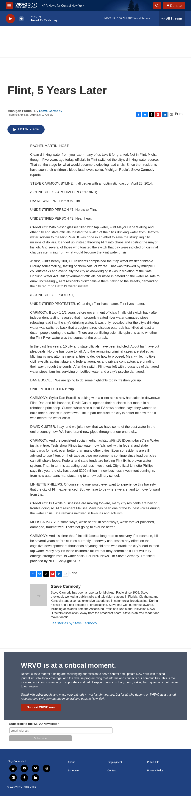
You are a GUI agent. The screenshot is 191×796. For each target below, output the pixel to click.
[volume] (21, 19)
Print (179, 113)
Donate (176, 6)
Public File (153, 762)
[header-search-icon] (157, 5)
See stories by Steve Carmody (74, 623)
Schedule (73, 770)
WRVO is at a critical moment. (68, 665)
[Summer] (95, 46)
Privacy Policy (155, 770)
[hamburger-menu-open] (9, 5)
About (71, 762)
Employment (114, 762)
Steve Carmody (50, 111)
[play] (10, 19)
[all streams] (172, 18)
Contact (111, 770)
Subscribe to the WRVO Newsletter (34, 723)
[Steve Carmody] (38, 595)
